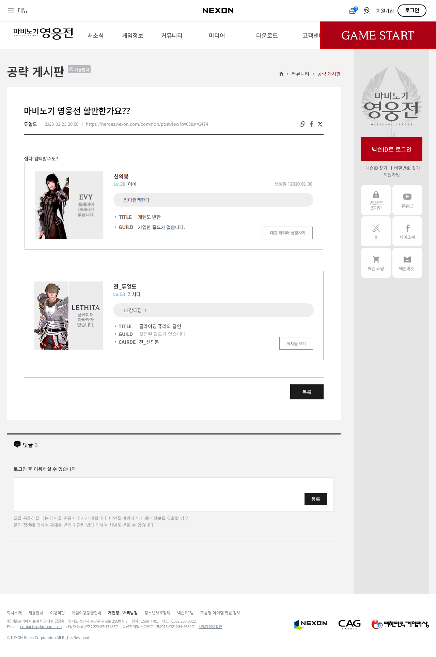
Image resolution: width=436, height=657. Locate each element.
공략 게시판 (329, 73)
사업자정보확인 (210, 626)
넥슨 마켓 (407, 263)
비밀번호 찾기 (407, 168)
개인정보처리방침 (123, 612)
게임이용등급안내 (86, 612)
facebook (311, 124)
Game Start (378, 35)
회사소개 (14, 612)
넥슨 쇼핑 (376, 263)
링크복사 (302, 124)
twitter (320, 124)
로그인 (412, 10)
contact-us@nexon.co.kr (41, 626)
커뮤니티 (300, 73)
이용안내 (81, 69)
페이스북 (407, 231)
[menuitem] (95, 35)
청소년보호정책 (157, 612)
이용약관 (57, 612)
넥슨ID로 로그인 (392, 149)
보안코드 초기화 (376, 200)
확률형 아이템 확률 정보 (220, 612)
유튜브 (407, 200)
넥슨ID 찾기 (376, 168)
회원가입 (385, 11)
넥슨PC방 (185, 612)
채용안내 (35, 612)
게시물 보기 (296, 343)
